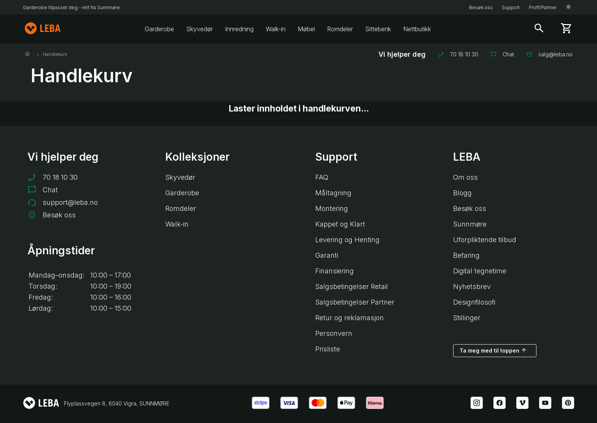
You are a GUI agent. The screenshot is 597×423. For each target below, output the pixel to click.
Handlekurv (55, 54)
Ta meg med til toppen (493, 350)
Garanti (326, 255)
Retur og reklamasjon (349, 318)
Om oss (465, 177)
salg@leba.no (549, 54)
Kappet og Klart (340, 224)
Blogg (462, 193)
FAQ (321, 177)
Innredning (239, 29)
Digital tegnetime (479, 271)
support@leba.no (70, 202)
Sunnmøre (470, 224)
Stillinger (466, 318)
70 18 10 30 (458, 54)
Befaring (466, 255)
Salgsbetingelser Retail (351, 287)
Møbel (306, 29)
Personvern (333, 333)
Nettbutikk (417, 29)
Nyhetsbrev (472, 287)
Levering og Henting (347, 240)
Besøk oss (481, 7)
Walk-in (276, 29)
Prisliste (327, 349)
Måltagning (333, 193)
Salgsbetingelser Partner (354, 302)
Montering (331, 208)
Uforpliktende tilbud (484, 240)
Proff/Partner (543, 7)
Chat (502, 54)
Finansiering (334, 271)
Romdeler (340, 29)
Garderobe (159, 29)
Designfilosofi (474, 302)
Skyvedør (199, 29)
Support (511, 7)
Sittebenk (378, 29)
